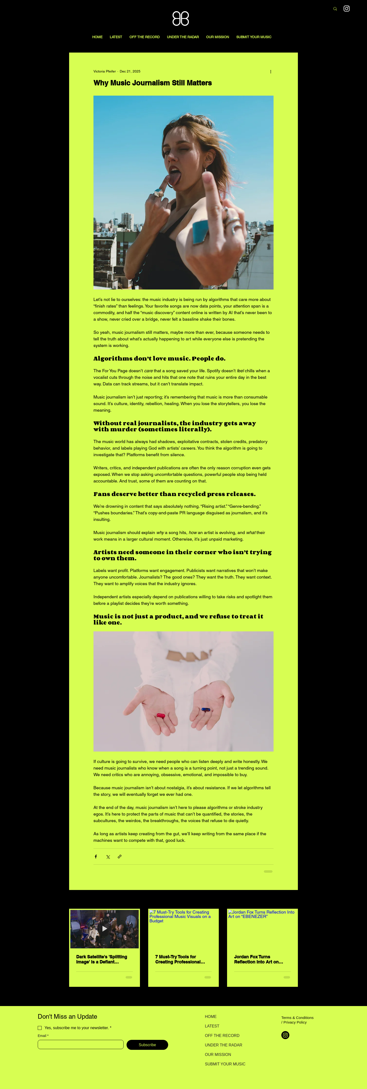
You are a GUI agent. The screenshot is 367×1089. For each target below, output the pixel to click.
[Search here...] (301, 9)
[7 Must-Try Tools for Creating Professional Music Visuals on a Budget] (183, 929)
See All (292, 900)
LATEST (212, 1026)
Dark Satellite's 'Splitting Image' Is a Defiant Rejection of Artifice (101, 959)
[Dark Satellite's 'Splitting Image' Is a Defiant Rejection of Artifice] (104, 929)
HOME (211, 1017)
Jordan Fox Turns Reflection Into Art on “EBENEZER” (256, 959)
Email (43, 1036)
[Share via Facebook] (95, 856)
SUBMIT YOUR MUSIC (222, 1064)
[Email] (79, 1044)
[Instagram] (285, 1035)
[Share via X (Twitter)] (107, 856)
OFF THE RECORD (222, 1036)
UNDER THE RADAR (222, 1045)
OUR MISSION (218, 1055)
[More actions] (271, 71)
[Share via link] (119, 856)
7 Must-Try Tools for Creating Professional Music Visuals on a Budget (182, 959)
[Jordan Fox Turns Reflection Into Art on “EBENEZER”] (262, 929)
